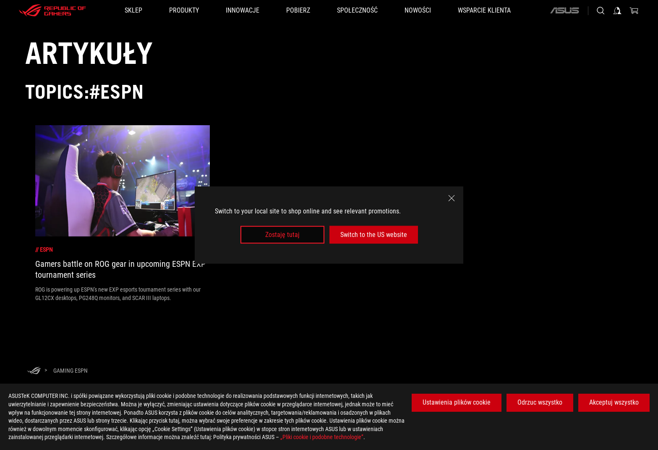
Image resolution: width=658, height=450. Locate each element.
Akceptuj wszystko (614, 402)
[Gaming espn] (70, 370)
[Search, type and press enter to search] (600, 10)
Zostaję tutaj (282, 235)
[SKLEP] (133, 10)
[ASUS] (564, 10)
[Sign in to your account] (617, 10)
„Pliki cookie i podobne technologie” (321, 437)
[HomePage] (34, 371)
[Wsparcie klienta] (484, 10)
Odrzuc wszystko (539, 402)
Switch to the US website (373, 235)
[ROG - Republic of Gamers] (52, 10)
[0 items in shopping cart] (634, 10)
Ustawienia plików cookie (457, 402)
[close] (451, 198)
